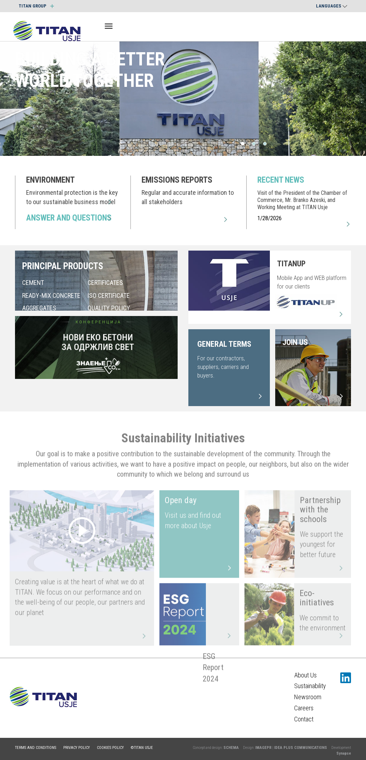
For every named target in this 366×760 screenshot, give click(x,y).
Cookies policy (110, 747)
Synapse (343, 753)
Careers (303, 708)
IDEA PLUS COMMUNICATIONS (300, 747)
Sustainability (310, 686)
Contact (303, 719)
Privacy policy (76, 747)
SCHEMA (231, 747)
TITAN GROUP (36, 6)
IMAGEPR (263, 747)
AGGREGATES (39, 308)
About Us (305, 675)
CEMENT (33, 283)
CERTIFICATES (105, 283)
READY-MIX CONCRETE (51, 295)
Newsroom (307, 697)
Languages (331, 6)
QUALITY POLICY (109, 308)
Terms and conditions (35, 747)
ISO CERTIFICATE (109, 295)
